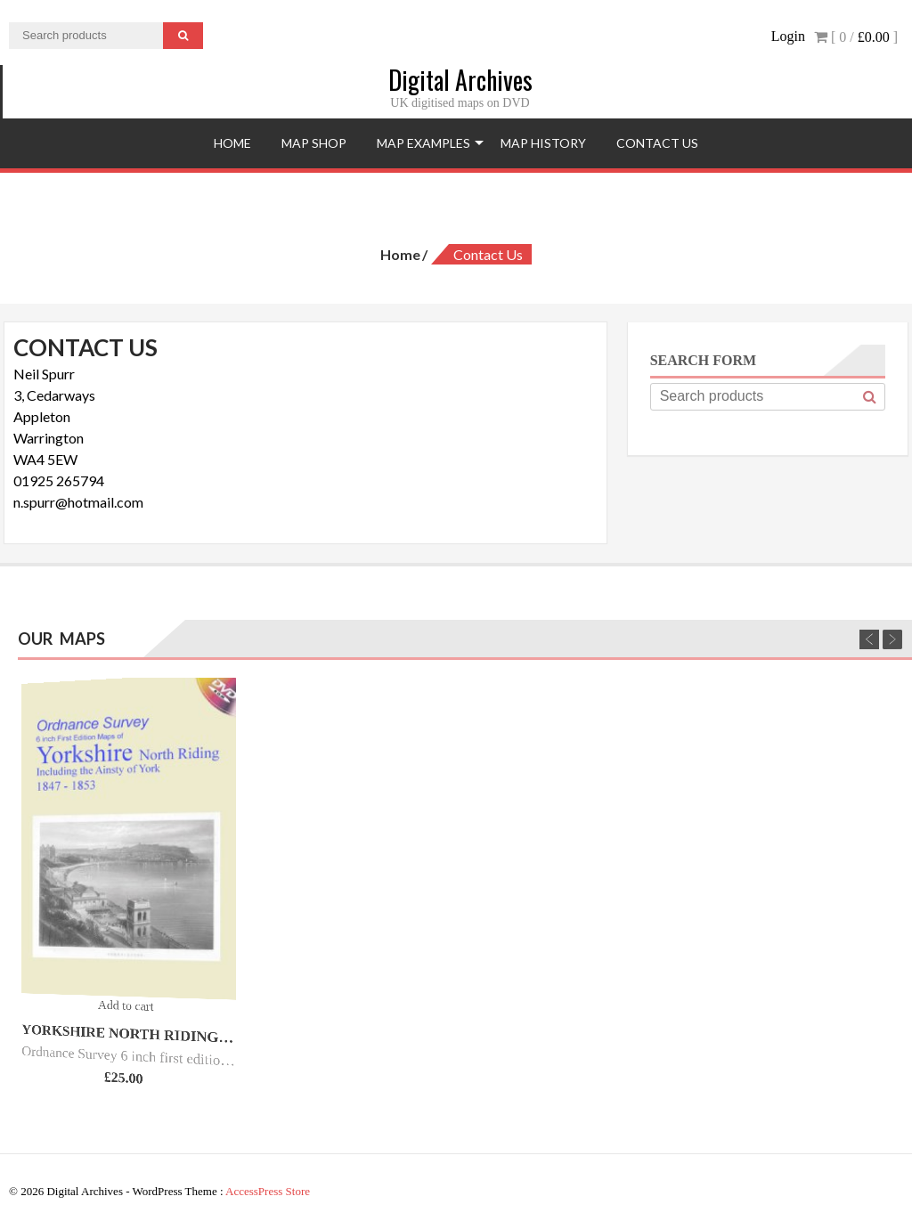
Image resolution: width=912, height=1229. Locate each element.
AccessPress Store (267, 1191)
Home (232, 143)
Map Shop (313, 143)
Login (788, 36)
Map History (543, 143)
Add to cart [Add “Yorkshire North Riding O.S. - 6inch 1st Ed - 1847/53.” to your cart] (125, 1005)
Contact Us (657, 143)
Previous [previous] (869, 639)
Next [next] (892, 639)
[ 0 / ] (856, 37)
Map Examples (423, 143)
